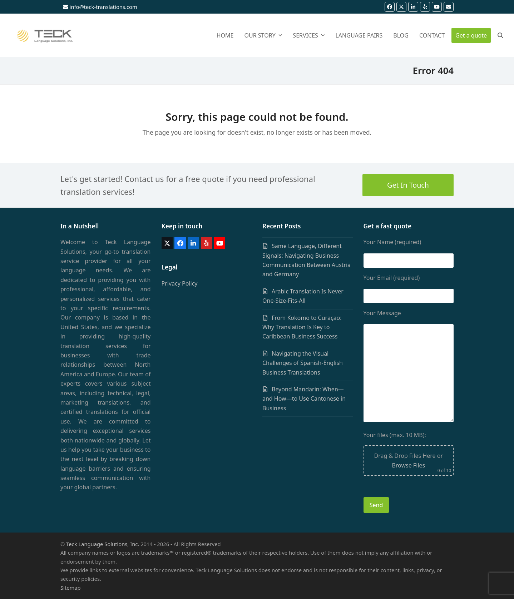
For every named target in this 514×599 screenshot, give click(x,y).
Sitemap (70, 587)
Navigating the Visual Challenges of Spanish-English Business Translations (302, 363)
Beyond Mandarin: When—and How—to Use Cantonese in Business (304, 398)
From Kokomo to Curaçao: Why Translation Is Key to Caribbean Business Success (302, 327)
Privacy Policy (180, 283)
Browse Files (408, 465)
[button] (500, 35)
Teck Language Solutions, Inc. (102, 544)
